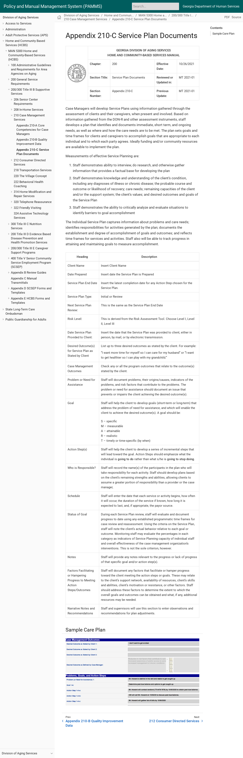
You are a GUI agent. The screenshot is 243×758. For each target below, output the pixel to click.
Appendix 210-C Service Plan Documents (139, 19)
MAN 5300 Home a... (153, 15)
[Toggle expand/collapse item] (3, 23)
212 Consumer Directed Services (174, 721)
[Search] (155, 6)
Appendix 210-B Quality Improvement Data (94, 723)
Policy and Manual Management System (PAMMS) (53, 6)
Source (236, 17)
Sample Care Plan (223, 33)
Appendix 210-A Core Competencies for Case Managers (32, 130)
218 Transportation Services (33, 170)
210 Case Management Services (85, 19)
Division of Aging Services (21, 17)
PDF (227, 17)
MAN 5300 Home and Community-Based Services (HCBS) (26, 55)
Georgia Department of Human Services (211, 6)
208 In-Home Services (28, 109)
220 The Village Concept (30, 176)
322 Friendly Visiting (27, 208)
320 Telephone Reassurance (33, 202)
